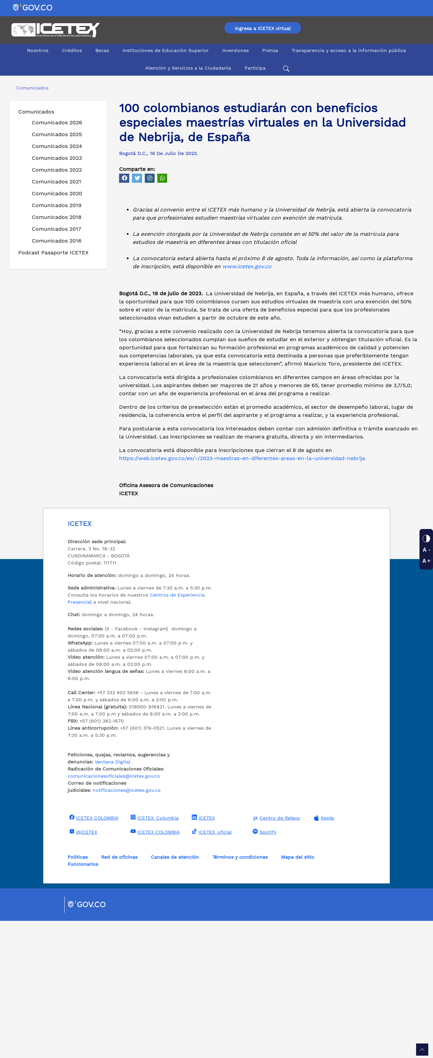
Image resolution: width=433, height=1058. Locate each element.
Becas (102, 50)
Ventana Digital (112, 899)
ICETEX (202, 955)
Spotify (263, 969)
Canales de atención (175, 994)
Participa (255, 68)
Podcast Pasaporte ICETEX (53, 252)
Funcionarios (83, 1001)
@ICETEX (82, 969)
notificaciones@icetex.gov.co (127, 927)
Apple (323, 955)
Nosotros (37, 50)
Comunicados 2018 (57, 217)
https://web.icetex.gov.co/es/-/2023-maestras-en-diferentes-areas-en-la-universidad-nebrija (242, 595)
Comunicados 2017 (56, 229)
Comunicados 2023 (57, 158)
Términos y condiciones (240, 994)
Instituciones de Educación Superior (165, 50)
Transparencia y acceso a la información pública (349, 50)
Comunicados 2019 (57, 205)
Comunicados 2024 (57, 146)
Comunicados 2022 (57, 170)
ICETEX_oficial (211, 969)
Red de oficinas (119, 994)
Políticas (78, 994)
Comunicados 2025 (57, 134)
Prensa (270, 50)
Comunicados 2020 (57, 193)
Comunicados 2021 (56, 181)
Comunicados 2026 (57, 122)
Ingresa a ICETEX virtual (263, 28)
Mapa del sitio (297, 994)
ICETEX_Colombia (154, 955)
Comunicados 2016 (57, 240)
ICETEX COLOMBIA (93, 955)
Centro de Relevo (275, 955)
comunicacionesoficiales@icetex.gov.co (114, 913)
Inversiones (235, 50)
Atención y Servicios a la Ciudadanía (188, 68)
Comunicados (36, 111)
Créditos (72, 50)
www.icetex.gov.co (246, 403)
